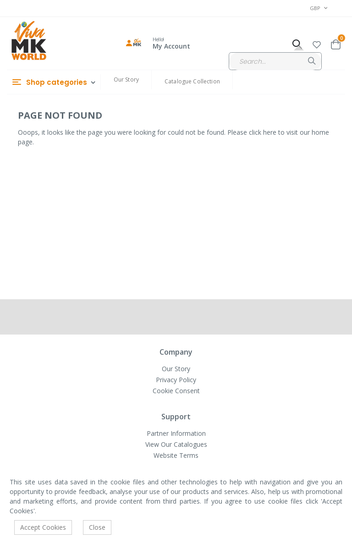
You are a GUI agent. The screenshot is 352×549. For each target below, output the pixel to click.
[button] (316, 43)
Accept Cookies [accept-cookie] (43, 527)
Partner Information (176, 433)
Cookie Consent (176, 390)
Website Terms (176, 455)
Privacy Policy (176, 379)
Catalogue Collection (192, 81)
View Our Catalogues (176, 444)
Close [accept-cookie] (97, 527)
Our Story (126, 79)
